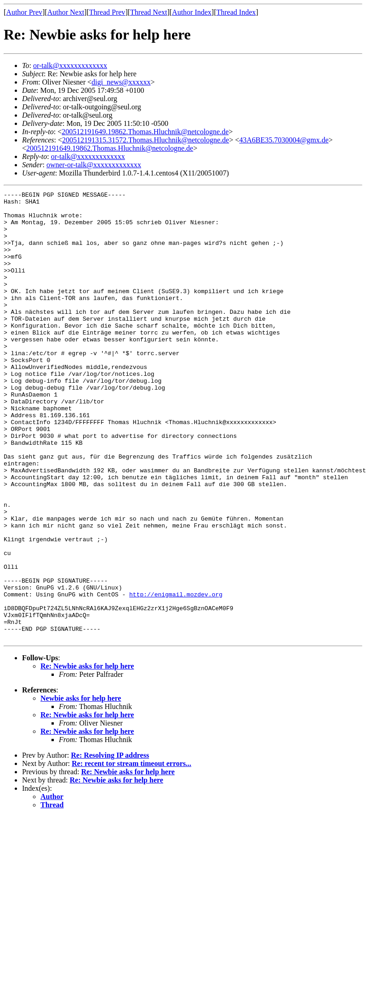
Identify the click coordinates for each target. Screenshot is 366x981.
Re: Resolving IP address (110, 845)
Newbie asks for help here (80, 788)
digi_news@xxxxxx (121, 82)
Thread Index (236, 12)
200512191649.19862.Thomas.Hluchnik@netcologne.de (145, 132)
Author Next (65, 12)
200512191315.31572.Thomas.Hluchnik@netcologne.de (145, 140)
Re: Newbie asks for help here (87, 756)
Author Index (192, 12)
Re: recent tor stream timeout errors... (131, 853)
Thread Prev (107, 12)
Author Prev (24, 12)
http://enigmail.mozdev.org (176, 675)
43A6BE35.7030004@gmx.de (283, 140)
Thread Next (148, 12)
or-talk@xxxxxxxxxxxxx (70, 65)
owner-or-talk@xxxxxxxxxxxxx (93, 165)
